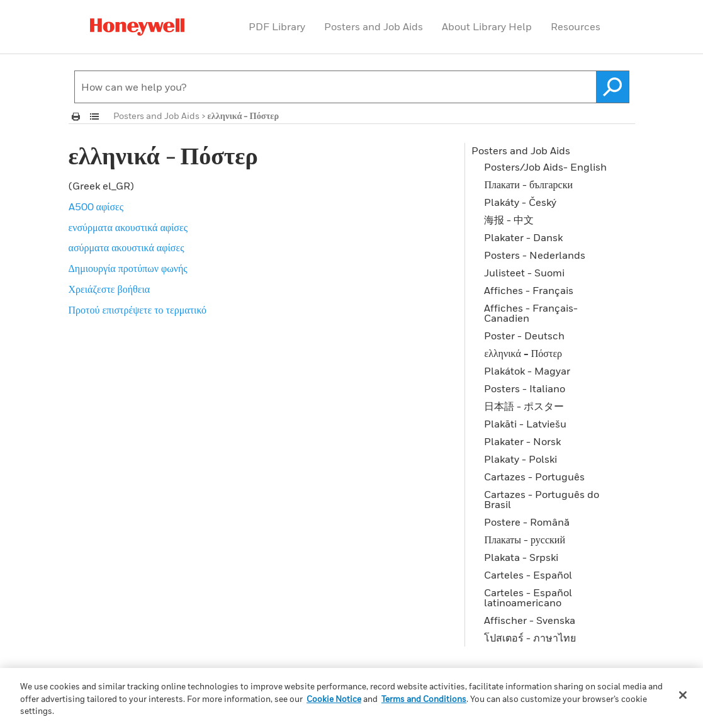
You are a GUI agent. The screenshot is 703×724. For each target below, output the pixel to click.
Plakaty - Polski (520, 459)
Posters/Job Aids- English (545, 167)
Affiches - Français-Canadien (531, 313)
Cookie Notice (334, 699)
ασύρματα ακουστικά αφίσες (126, 247)
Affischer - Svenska (529, 620)
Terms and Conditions (423, 699)
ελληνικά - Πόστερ (523, 353)
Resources (575, 26)
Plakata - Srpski (521, 557)
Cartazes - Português (534, 476)
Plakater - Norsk (522, 441)
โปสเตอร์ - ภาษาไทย (530, 637)
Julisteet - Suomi (524, 272)
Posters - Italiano (524, 388)
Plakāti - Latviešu (525, 423)
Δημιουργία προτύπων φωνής (128, 268)
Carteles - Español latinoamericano (528, 597)
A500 (96, 206)
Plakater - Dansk (523, 237)
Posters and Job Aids (373, 26)
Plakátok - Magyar (527, 371)
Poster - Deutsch (524, 335)
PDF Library (277, 26)
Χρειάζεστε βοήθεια (109, 289)
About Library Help (487, 26)
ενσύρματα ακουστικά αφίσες (128, 227)
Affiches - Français (528, 290)
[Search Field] (351, 87)
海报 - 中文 (509, 219)
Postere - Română (527, 522)
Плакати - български (528, 184)
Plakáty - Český (520, 202)
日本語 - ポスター (524, 406)
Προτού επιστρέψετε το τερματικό (138, 309)
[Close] (683, 695)
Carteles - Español (528, 574)
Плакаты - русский (524, 539)
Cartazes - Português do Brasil (541, 499)
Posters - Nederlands (534, 255)
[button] (612, 87)
